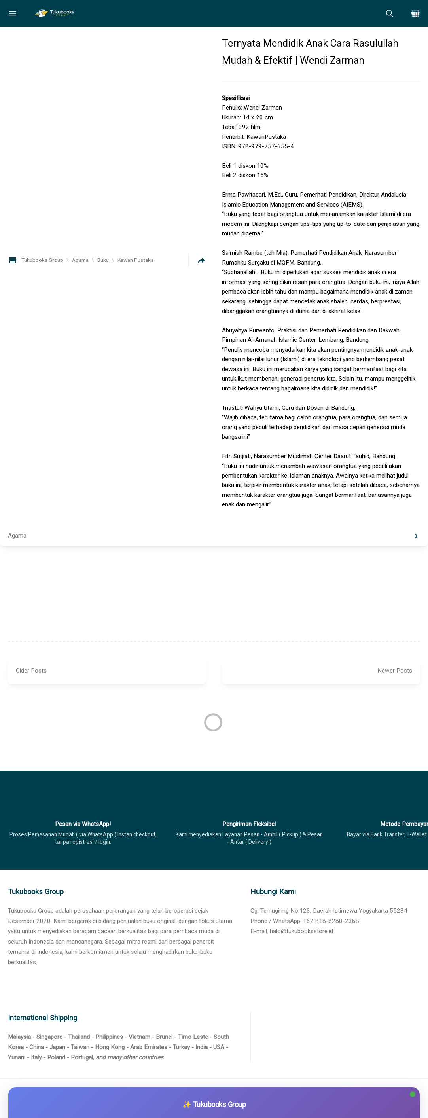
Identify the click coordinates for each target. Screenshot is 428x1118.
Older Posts (31, 670)
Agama (17, 535)
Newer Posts (394, 670)
